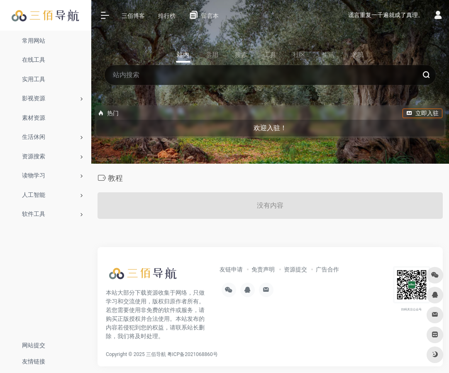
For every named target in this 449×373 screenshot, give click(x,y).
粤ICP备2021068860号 (192, 354)
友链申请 (231, 269)
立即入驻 (422, 113)
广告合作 (327, 269)
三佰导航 (156, 354)
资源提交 (295, 269)
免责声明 (263, 269)
